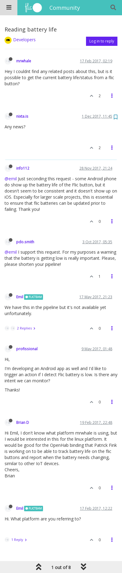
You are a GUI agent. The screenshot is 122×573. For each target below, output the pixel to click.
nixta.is (22, 116)
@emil (11, 179)
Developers (24, 39)
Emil (19, 296)
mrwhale (23, 60)
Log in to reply (101, 41)
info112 (22, 168)
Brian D (22, 422)
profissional (27, 348)
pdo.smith (25, 241)
